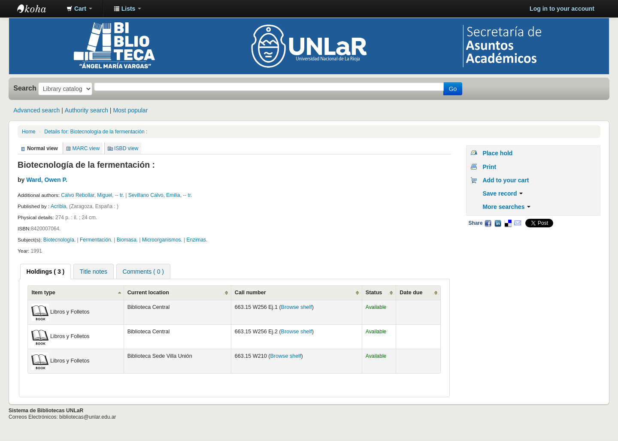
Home (29, 132)
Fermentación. (96, 240)
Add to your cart (505, 180)
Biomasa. (127, 240)
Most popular (130, 110)
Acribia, (60, 206)
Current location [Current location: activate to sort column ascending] (148, 293)
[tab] (45, 271)
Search (24, 88)
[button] (79, 8)
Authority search (86, 110)
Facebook (488, 223)
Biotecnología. (59, 240)
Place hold (497, 153)
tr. (122, 195)
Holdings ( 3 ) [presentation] (46, 271)
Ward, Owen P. (46, 179)
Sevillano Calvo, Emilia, (155, 195)
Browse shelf (296, 307)
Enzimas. (196, 240)
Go (453, 88)
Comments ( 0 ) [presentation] (143, 271)
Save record (502, 193)
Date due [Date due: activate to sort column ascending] (411, 293)
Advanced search (36, 110)
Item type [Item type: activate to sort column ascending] (43, 293)
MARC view (86, 148)
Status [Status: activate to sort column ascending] (374, 293)
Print (489, 166)
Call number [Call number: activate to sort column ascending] (250, 293)
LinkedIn (498, 223)
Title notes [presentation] (93, 271)
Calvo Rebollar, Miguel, (87, 195)
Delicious (507, 223)
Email (517, 223)
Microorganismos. (162, 240)
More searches (506, 206)
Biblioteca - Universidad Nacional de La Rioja (38, 8)
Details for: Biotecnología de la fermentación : (95, 132)
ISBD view (126, 148)
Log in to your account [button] (562, 8)
